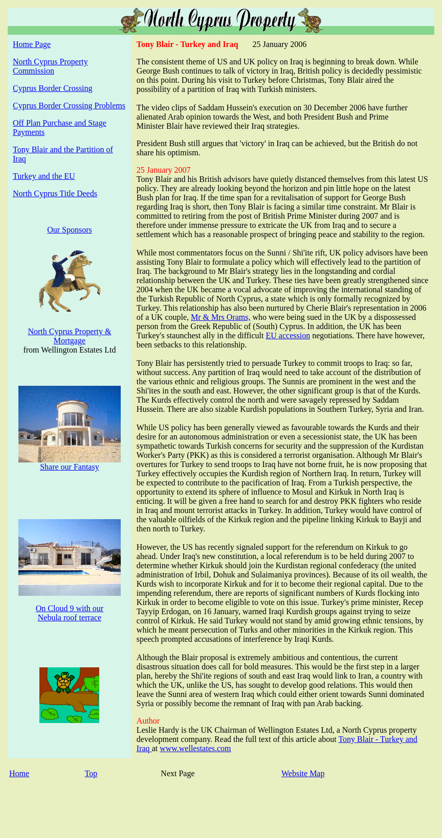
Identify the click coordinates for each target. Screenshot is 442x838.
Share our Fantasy (69, 466)
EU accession (288, 335)
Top (91, 773)
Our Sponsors (69, 229)
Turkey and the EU (44, 176)
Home (19, 773)
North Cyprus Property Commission (50, 66)
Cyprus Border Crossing (53, 88)
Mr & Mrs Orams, (220, 317)
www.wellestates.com (195, 748)
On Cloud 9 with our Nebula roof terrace (69, 613)
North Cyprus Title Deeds (55, 193)
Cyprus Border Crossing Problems (69, 105)
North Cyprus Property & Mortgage (69, 336)
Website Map (302, 773)
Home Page (32, 44)
